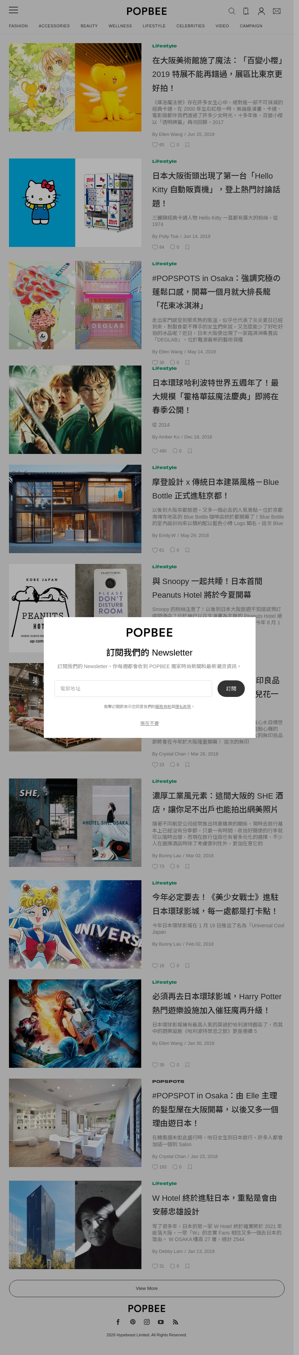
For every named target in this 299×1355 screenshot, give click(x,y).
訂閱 (231, 689)
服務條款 (163, 706)
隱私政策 (183, 706)
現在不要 (149, 723)
